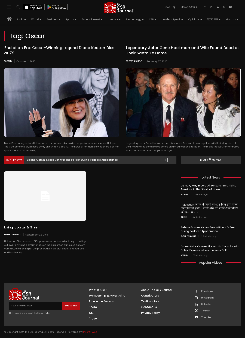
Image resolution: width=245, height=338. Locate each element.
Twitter (205, 310)
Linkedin (205, 304)
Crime (183, 217)
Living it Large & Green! (22, 227)
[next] (171, 160)
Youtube (206, 317)
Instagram (207, 297)
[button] (18, 7)
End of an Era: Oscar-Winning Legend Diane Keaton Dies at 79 (59, 50)
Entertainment (134, 61)
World (8, 61)
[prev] (165, 160)
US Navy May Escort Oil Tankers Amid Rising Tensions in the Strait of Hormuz (208, 187)
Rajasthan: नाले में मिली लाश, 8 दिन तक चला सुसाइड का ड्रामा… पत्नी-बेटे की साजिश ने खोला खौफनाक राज (209, 208)
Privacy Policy (44, 313)
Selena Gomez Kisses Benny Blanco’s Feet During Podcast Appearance (208, 229)
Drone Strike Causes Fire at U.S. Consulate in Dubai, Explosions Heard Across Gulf (209, 248)
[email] (35, 306)
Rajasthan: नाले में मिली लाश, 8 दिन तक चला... (54, 160)
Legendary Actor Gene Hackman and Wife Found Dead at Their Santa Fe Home (182, 50)
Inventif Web (90, 332)
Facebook (207, 291)
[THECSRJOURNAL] (118, 7)
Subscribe (71, 305)
